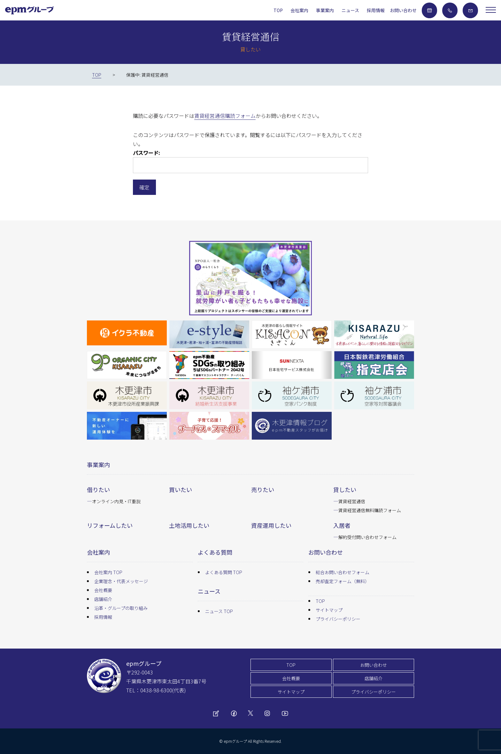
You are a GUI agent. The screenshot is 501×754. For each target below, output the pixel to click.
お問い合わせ (403, 10)
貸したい (344, 489)
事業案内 (325, 10)
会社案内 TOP (108, 572)
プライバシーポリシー (338, 619)
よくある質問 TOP (223, 572)
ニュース (350, 10)
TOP (278, 10)
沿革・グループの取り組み (121, 608)
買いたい (180, 489)
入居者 (342, 525)
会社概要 (103, 590)
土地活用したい (189, 525)
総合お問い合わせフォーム (342, 572)
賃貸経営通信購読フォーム (225, 115)
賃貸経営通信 (351, 501)
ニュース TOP (219, 611)
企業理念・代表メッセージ (121, 581)
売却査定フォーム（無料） (342, 581)
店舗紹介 (103, 599)
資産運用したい (271, 525)
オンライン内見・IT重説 (116, 501)
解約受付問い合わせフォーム (367, 537)
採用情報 (376, 10)
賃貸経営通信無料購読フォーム (369, 510)
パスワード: (250, 161)
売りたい (262, 489)
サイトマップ (329, 610)
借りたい (98, 489)
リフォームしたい (110, 525)
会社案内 (299, 10)
